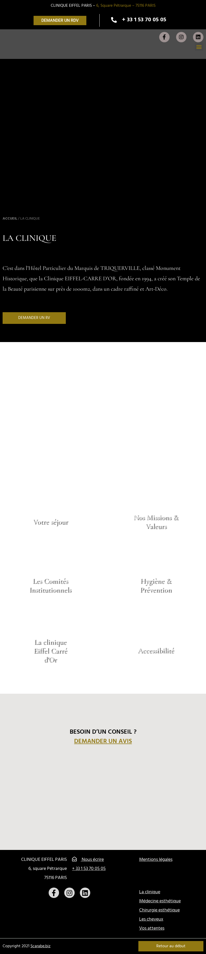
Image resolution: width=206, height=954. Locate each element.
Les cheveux (151, 919)
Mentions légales (155, 859)
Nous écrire (88, 859)
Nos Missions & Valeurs (155, 521)
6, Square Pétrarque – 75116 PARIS (126, 5)
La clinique (149, 892)
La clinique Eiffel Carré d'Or (50, 650)
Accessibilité (156, 650)
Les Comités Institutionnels (50, 585)
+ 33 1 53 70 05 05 (89, 869)
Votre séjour (50, 521)
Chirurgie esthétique (159, 910)
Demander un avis (103, 741)
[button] (60, 20)
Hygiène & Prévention (156, 585)
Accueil (10, 219)
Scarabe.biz (40, 946)
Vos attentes (151, 928)
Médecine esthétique (160, 901)
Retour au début (170, 946)
